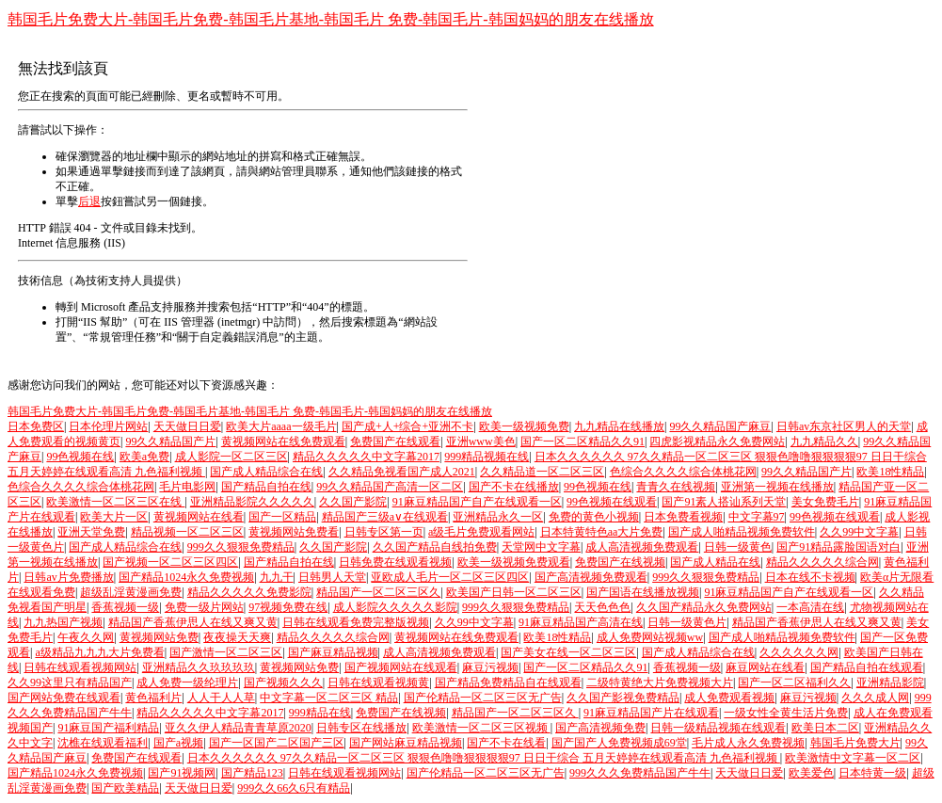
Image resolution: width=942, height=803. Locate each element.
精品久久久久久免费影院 (249, 592)
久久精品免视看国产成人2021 (401, 471)
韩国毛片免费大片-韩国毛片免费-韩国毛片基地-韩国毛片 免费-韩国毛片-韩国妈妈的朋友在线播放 (331, 19)
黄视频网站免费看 (293, 531)
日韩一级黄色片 (686, 622)
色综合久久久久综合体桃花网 (683, 471)
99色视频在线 (80, 456)
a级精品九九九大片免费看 (99, 652)
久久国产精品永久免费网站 (704, 607)
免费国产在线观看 (395, 441)
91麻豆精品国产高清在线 (581, 622)
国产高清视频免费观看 (591, 577)
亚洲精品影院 (890, 682)
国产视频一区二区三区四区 (170, 562)
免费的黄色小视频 (594, 516)
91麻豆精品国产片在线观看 (651, 712)
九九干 (277, 577)
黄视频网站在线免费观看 (283, 441)
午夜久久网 (85, 637)
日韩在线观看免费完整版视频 (355, 622)
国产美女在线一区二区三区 (568, 652)
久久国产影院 (353, 501)
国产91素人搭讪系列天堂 (724, 501)
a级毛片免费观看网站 (481, 531)
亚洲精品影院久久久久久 (252, 501)
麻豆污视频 (490, 667)
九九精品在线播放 (619, 426)
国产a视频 (178, 742)
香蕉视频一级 (125, 607)
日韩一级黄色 (738, 547)
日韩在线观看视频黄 (378, 682)
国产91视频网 (182, 772)
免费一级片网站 (204, 607)
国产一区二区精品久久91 (582, 441)
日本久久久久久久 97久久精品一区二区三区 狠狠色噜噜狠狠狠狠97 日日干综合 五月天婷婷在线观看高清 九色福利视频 (483, 757)
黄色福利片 (153, 697)
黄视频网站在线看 (198, 516)
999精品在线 (320, 712)
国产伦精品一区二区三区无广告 (483, 697)
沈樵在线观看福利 (102, 742)
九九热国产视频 (63, 622)
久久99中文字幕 (859, 531)
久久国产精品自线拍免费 (435, 547)
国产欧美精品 (125, 788)
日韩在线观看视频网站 (80, 667)
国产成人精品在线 (715, 562)
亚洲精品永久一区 (498, 516)
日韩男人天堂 (332, 577)
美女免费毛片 (825, 501)
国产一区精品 (282, 516)
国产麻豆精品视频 (333, 652)
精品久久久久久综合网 (822, 562)
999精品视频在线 (486, 456)
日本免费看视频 (683, 516)
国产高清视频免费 (600, 727)
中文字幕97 (756, 516)
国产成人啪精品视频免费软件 (741, 531)
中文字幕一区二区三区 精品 (329, 697)
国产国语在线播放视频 (642, 592)
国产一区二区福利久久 (794, 682)
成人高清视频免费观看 (641, 547)
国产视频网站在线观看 (400, 667)
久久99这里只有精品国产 (70, 682)
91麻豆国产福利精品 (108, 727)
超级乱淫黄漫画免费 (131, 592)
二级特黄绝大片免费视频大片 (659, 682)
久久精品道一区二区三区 (542, 471)
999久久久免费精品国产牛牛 (639, 772)
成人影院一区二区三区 (231, 456)
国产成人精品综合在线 (266, 471)
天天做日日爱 (187, 426)
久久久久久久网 (798, 652)
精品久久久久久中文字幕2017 (366, 456)
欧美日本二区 (825, 727)
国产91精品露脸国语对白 (838, 547)
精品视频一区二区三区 (187, 531)
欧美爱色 (811, 772)
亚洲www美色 (481, 441)
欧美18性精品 (890, 471)
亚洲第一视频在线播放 (777, 486)
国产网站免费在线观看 (64, 697)
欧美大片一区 (114, 516)
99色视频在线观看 (612, 501)
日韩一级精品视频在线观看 (718, 727)
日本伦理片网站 (108, 426)
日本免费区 (36, 426)
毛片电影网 (187, 486)
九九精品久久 (824, 441)
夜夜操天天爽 (237, 637)
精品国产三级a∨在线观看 (385, 516)
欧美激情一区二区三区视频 (481, 727)
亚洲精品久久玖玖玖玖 (198, 667)
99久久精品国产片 (170, 441)
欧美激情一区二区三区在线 (115, 501)
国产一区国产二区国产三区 (276, 742)
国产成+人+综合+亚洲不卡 (407, 426)
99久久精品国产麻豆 (720, 426)
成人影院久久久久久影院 (395, 607)
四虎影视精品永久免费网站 (717, 441)
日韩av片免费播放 (68, 577)
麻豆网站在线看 (765, 667)
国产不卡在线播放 (514, 486)
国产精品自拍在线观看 (866, 667)
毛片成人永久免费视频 (748, 742)
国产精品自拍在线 (266, 486)
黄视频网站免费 (159, 637)
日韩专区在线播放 (361, 727)
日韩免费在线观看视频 (395, 562)
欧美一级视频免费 (524, 426)
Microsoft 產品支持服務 (138, 306)
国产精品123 (252, 772)
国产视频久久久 (283, 682)
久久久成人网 (875, 697)
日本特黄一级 (872, 772)
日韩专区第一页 (383, 531)
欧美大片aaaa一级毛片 (281, 426)
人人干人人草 (221, 697)
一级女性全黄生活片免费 (786, 712)
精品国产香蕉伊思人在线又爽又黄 (193, 622)
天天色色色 (602, 607)
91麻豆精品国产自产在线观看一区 (477, 501)
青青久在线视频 (675, 486)
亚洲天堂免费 (91, 531)
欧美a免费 (144, 456)
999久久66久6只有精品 (293, 788)
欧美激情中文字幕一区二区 (852, 757)
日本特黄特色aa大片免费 (601, 531)
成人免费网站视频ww (650, 637)
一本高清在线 (810, 607)
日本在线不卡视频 (810, 577)
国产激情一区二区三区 (225, 652)
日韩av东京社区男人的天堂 (843, 426)
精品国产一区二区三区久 (378, 592)
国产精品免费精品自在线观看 (508, 682)
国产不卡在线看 (506, 742)
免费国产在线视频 (620, 562)
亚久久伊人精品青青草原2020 (238, 727)
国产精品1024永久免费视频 (186, 577)
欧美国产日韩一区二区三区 (514, 592)
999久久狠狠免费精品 (241, 547)
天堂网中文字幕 (541, 547)
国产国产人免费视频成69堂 (619, 742)
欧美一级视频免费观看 (513, 562)
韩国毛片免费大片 (855, 742)
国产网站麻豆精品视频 (405, 742)
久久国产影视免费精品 (623, 697)
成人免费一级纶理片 (187, 682)
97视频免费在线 (287, 607)
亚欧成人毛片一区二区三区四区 (450, 577)
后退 (89, 201)
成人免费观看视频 (729, 697)
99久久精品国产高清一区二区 (389, 486)
